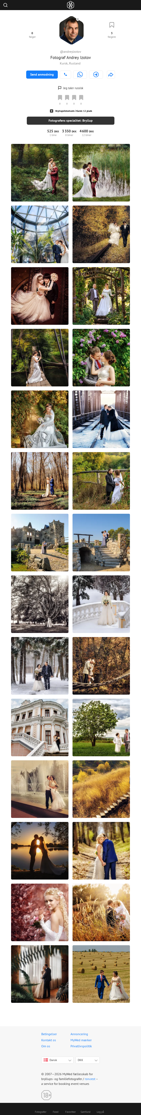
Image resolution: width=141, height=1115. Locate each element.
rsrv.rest (90, 1079)
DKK (80, 1060)
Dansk (50, 1060)
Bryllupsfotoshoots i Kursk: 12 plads (73, 110)
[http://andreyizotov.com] (111, 75)
